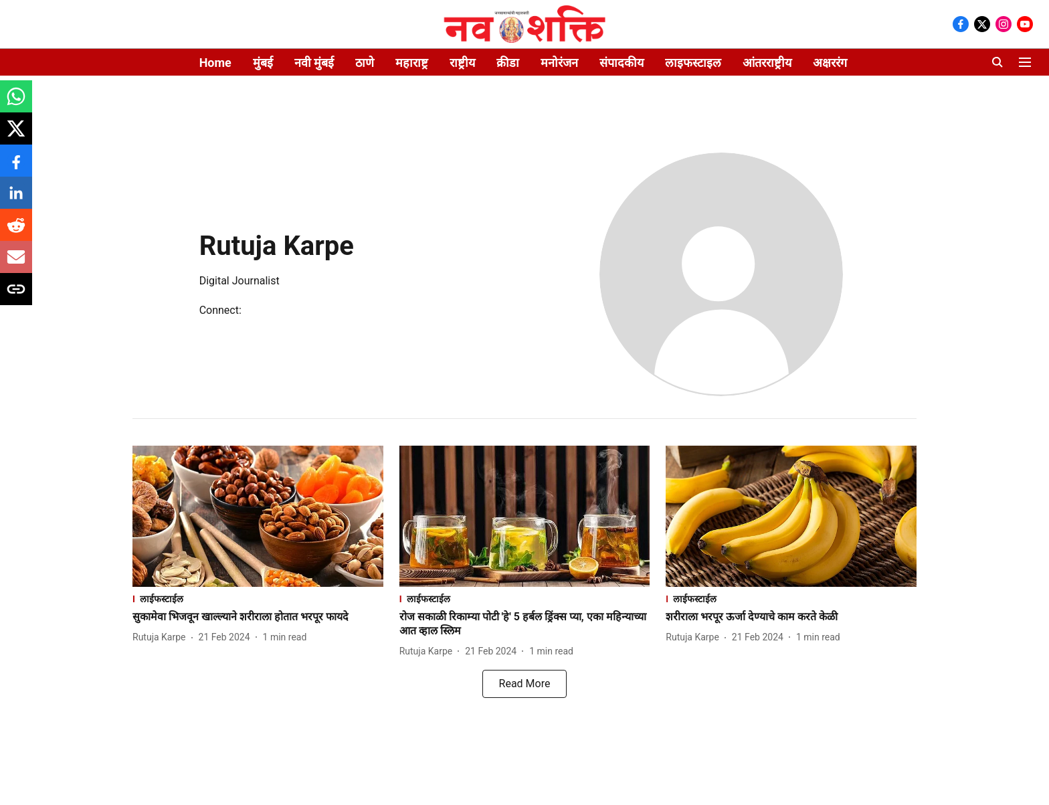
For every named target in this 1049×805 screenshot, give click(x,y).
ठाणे (364, 63)
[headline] (257, 617)
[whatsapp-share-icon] (16, 103)
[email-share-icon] (16, 264)
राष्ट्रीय (462, 63)
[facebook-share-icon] (16, 167)
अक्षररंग (830, 63)
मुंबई (263, 63)
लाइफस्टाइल (693, 63)
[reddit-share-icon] (16, 232)
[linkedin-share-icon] (16, 199)
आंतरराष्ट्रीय (767, 63)
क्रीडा (507, 63)
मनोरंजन (559, 63)
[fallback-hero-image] (257, 516)
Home (215, 63)
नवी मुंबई (314, 63)
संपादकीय (621, 63)
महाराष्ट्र (411, 63)
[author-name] (161, 637)
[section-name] (257, 598)
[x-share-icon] (16, 135)
